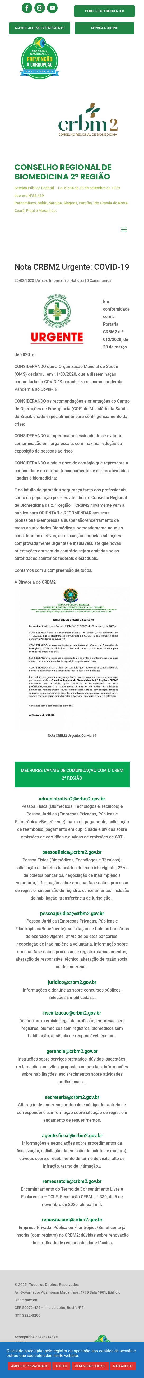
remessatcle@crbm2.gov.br (72, 1181)
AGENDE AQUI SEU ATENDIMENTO (39, 28)
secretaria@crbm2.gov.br (72, 1097)
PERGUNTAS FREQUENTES (104, 11)
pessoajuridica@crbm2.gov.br (72, 913)
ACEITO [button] (61, 1366)
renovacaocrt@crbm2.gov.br (72, 1219)
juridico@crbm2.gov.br (72, 982)
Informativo (59, 280)
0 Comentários (99, 280)
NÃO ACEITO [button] (122, 1366)
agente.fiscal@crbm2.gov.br (72, 1135)
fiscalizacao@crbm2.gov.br (72, 1013)
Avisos (42, 280)
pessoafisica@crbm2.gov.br (72, 852)
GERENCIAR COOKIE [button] (90, 1366)
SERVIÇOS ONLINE (104, 28)
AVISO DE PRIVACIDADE (29, 1366)
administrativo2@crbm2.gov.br (72, 798)
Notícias (77, 280)
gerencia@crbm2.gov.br (72, 1051)
